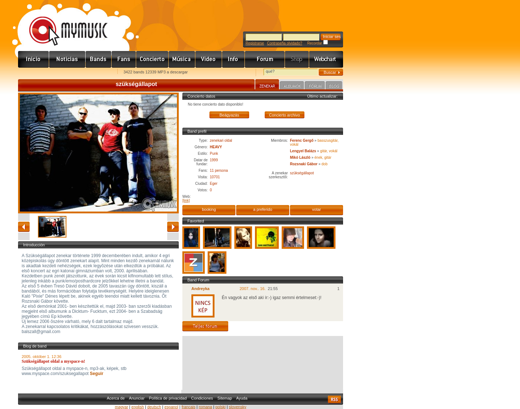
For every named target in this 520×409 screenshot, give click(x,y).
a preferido (262, 209)
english (137, 407)
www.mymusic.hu (62, 23)
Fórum (265, 59)
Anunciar (136, 398)
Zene (182, 59)
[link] (186, 201)
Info (233, 59)
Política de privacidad (168, 398)
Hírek (67, 59)
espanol (171, 407)
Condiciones (202, 398)
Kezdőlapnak (63, 72)
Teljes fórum (205, 326)
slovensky (237, 407)
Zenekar (267, 85)
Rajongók (124, 59)
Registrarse (255, 43)
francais (189, 407)
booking (209, 209)
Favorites (33, 72)
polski (220, 407)
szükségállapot (302, 173)
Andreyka (200, 288)
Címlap (33, 59)
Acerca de (116, 398)
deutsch (154, 407)
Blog (334, 86)
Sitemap (224, 398)
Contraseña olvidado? (284, 43)
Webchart (326, 59)
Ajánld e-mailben (94, 72)
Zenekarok (99, 59)
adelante (173, 227)
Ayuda (241, 398)
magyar (121, 407)
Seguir (95, 373)
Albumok (292, 86)
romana (205, 407)
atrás (24, 227)
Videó (208, 59)
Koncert (152, 59)
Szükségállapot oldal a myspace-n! (53, 361)
